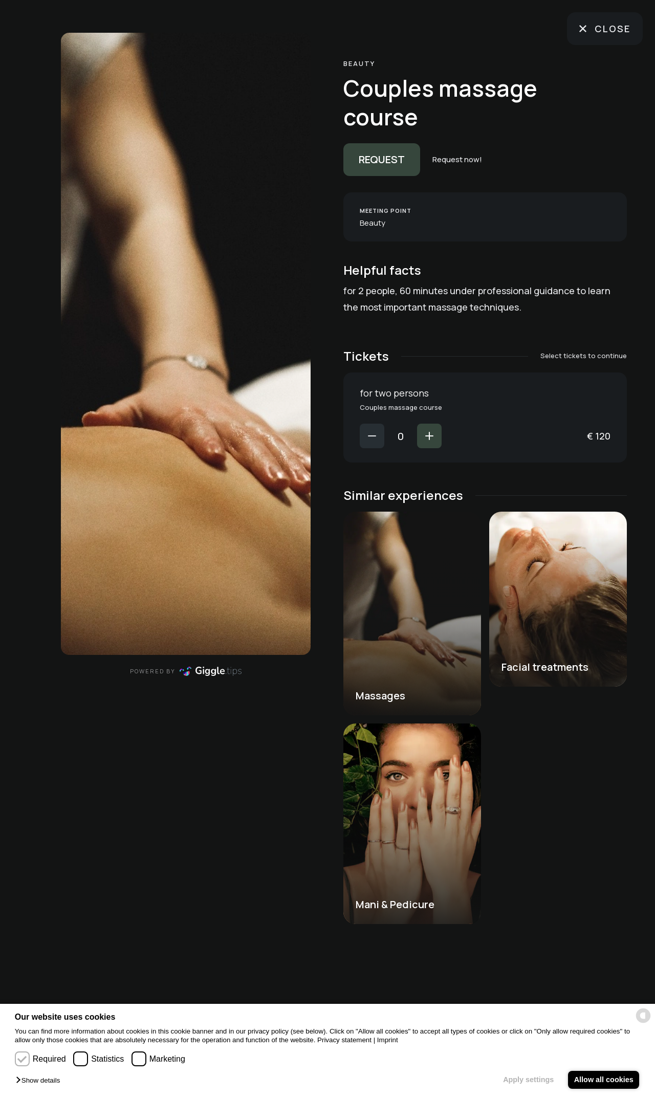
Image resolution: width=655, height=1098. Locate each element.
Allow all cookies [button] (604, 1079)
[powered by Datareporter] (643, 1015)
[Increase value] (429, 436)
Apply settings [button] (528, 1079)
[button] (40, 1080)
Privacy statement (344, 1040)
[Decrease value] (372, 436)
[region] (186, 344)
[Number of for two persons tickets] (400, 436)
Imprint (387, 1040)
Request (382, 159)
